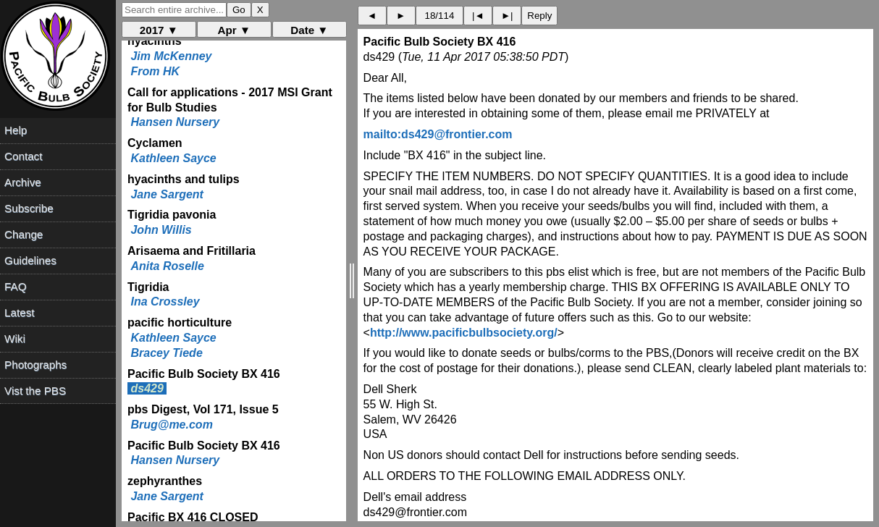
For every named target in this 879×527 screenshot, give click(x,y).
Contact (23, 156)
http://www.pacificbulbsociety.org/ (464, 332)
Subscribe (29, 208)
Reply (539, 15)
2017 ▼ (159, 30)
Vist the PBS (35, 390)
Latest (19, 312)
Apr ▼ (234, 30)
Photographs (35, 364)
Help (15, 130)
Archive (22, 182)
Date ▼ (309, 30)
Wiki (14, 338)
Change (23, 234)
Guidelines (30, 260)
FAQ (15, 286)
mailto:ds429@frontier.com (438, 134)
